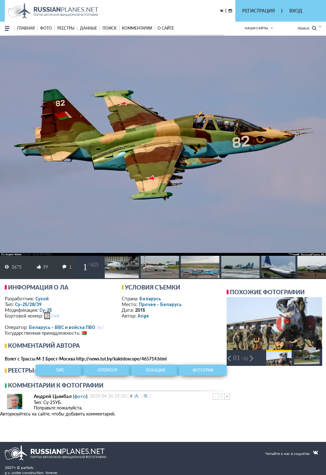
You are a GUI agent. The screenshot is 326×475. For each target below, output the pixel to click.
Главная (26, 28)
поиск (110, 28)
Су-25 (45, 310)
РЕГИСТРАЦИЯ (258, 10)
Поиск (307, 28)
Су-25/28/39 (28, 304)
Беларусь (150, 298)
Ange (143, 315)
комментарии (137, 28)
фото (46, 28)
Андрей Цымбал (53, 396)
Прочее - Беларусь (160, 304)
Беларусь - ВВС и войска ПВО (62, 327)
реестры (65, 28)
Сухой (42, 298)
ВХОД (295, 10)
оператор (107, 370)
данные (88, 28)
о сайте (166, 28)
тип (55, 315)
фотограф (203, 370)
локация (155, 370)
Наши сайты (256, 28)
